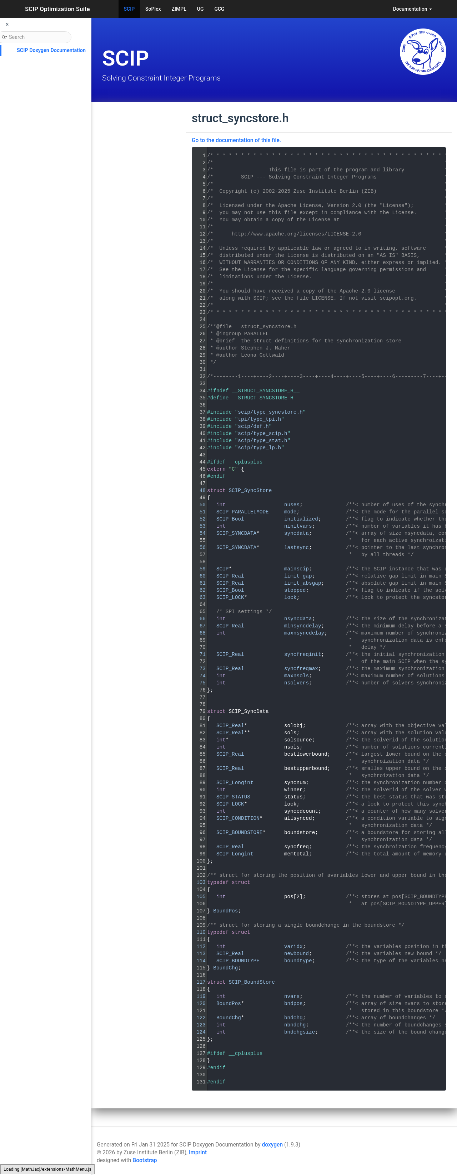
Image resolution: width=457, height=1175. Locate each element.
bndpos (293, 1003)
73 (198, 669)
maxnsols (296, 676)
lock (290, 597)
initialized (301, 519)
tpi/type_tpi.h (259, 419)
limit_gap (298, 576)
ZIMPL (179, 9)
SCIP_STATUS (233, 797)
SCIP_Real (230, 576)
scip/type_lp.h (259, 448)
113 (198, 954)
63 (198, 597)
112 (198, 946)
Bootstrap (144, 1160)
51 (198, 512)
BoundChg (225, 968)
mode (290, 512)
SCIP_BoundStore (251, 982)
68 (198, 633)
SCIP (129, 9)
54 (198, 533)
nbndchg (295, 1025)
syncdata (296, 533)
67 (198, 626)
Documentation (412, 9)
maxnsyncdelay (304, 633)
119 (198, 996)
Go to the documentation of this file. (236, 140)
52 (198, 519)
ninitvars (298, 526)
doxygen (272, 1145)
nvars (292, 996)
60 (198, 576)
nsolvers (296, 683)
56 (198, 547)
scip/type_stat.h (262, 441)
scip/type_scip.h (262, 433)
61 (198, 583)
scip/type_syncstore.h (270, 412)
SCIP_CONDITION (238, 818)
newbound (296, 954)
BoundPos (225, 911)
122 (198, 1018)
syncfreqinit (302, 654)
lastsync (296, 547)
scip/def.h (253, 426)
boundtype (298, 961)
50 (198, 505)
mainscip (296, 569)
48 (198, 490)
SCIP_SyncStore (250, 490)
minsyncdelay (302, 626)
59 (198, 569)
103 (198, 882)
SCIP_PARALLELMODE (242, 512)
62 (198, 590)
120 (198, 1003)
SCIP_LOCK (230, 597)
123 (198, 1025)
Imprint (198, 1152)
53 (198, 526)
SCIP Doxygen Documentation (51, 50)
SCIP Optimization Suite (57, 8)
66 (198, 619)
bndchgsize (299, 1032)
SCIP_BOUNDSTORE (239, 832)
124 (198, 1032)
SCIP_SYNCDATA (236, 533)
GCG (219, 9)
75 (198, 683)
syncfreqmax (301, 669)
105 (198, 897)
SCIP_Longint (234, 783)
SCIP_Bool (230, 519)
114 (198, 961)
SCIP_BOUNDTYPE (238, 961)
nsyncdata (298, 619)
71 (198, 654)
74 (198, 676)
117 (198, 982)
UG (200, 9)
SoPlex (153, 9)
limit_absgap (302, 583)
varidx (293, 946)
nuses (292, 505)
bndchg (293, 1018)
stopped (295, 590)
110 (198, 932)
